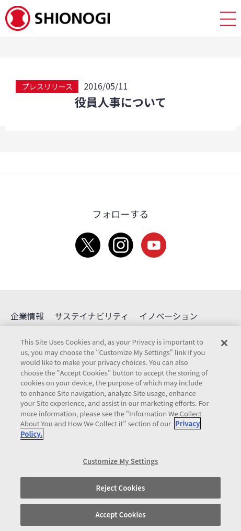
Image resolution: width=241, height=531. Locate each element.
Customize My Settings (120, 461)
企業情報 (27, 315)
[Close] (224, 343)
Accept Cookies (120, 514)
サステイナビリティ (91, 315)
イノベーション (168, 315)
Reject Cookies (120, 488)
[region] (120, 428)
